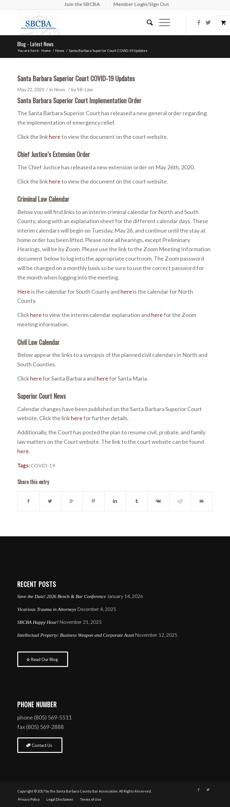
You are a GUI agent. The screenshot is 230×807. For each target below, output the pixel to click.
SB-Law (85, 89)
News (59, 50)
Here (23, 291)
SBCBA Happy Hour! (37, 622)
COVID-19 (43, 465)
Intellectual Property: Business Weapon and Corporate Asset (75, 635)
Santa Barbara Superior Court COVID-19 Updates (76, 78)
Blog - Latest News (35, 44)
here (55, 136)
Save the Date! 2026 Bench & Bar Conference (61, 596)
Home (46, 50)
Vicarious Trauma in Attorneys (46, 609)
